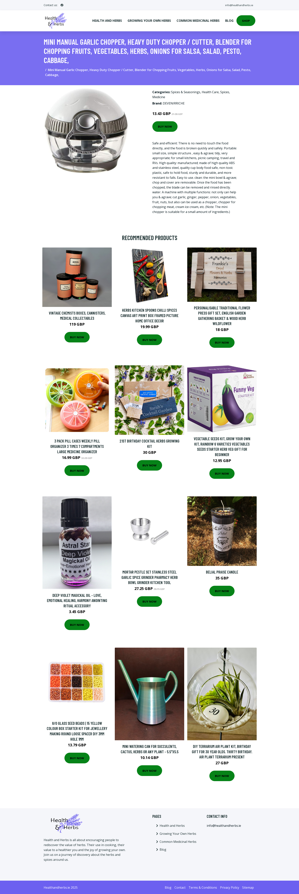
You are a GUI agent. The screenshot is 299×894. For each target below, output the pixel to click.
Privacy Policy (229, 887)
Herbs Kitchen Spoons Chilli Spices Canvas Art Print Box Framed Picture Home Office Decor (149, 314)
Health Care (210, 91)
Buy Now (165, 126)
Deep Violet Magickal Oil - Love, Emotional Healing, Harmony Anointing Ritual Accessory (77, 599)
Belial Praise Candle (222, 571)
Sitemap (248, 887)
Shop (246, 20)
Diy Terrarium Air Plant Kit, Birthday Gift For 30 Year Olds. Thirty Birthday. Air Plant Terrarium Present (222, 750)
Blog (229, 20)
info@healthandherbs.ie (237, 5)
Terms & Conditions (203, 887)
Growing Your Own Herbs (149, 20)
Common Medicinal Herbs (198, 20)
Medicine (158, 96)
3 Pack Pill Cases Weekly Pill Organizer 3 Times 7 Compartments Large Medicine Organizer (77, 445)
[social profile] (62, 5)
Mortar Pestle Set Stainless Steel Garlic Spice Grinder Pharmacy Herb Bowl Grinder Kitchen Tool (149, 576)
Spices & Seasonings (185, 91)
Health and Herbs (107, 20)
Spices (224, 91)
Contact (180, 887)
